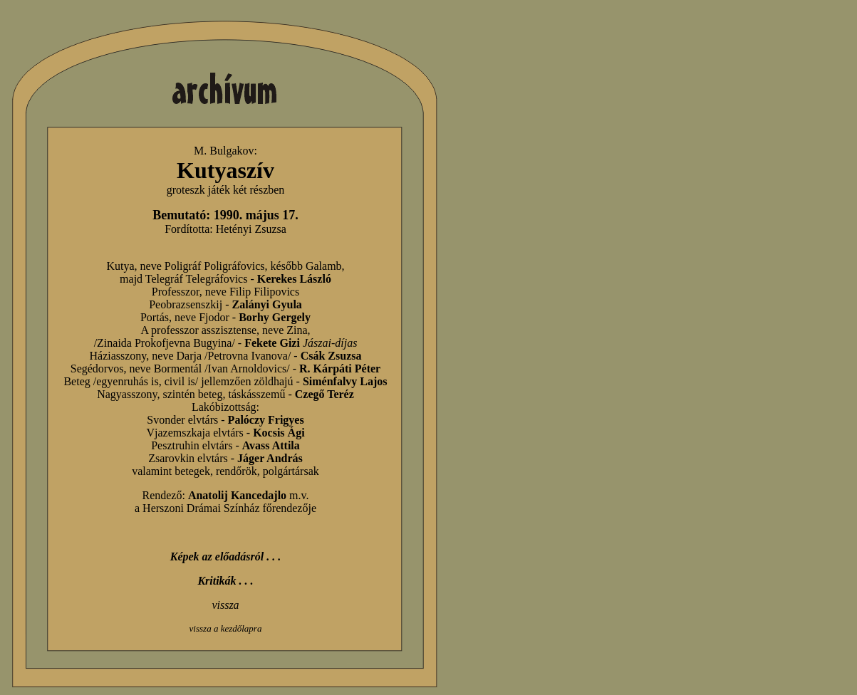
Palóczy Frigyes (266, 420)
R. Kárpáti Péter (339, 368)
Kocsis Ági (278, 433)
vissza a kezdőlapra (225, 628)
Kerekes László (294, 279)
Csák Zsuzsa (331, 356)
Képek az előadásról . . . (225, 556)
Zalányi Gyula (267, 304)
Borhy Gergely (275, 317)
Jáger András (270, 458)
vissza (225, 605)
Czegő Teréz (324, 394)
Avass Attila (271, 445)
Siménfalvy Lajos (345, 381)
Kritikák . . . (225, 581)
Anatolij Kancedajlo (237, 495)
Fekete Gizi (272, 343)
